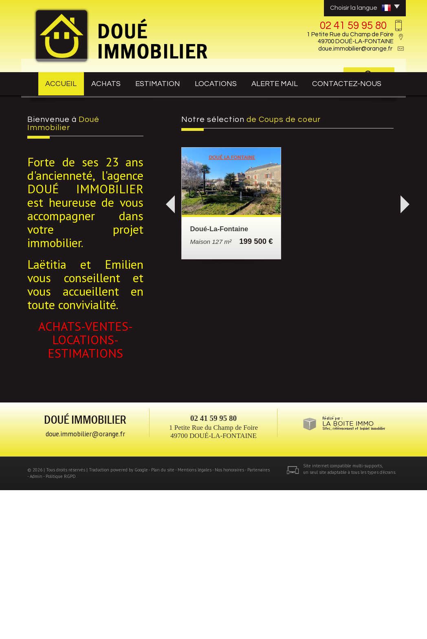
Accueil (54, 82)
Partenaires (258, 618)
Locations (224, 82)
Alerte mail (287, 82)
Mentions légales (194, 618)
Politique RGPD (61, 625)
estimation (163, 82)
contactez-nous (359, 82)
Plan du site (162, 618)
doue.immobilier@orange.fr (355, 49)
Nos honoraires (229, 618)
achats (106, 82)
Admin (36, 625)
